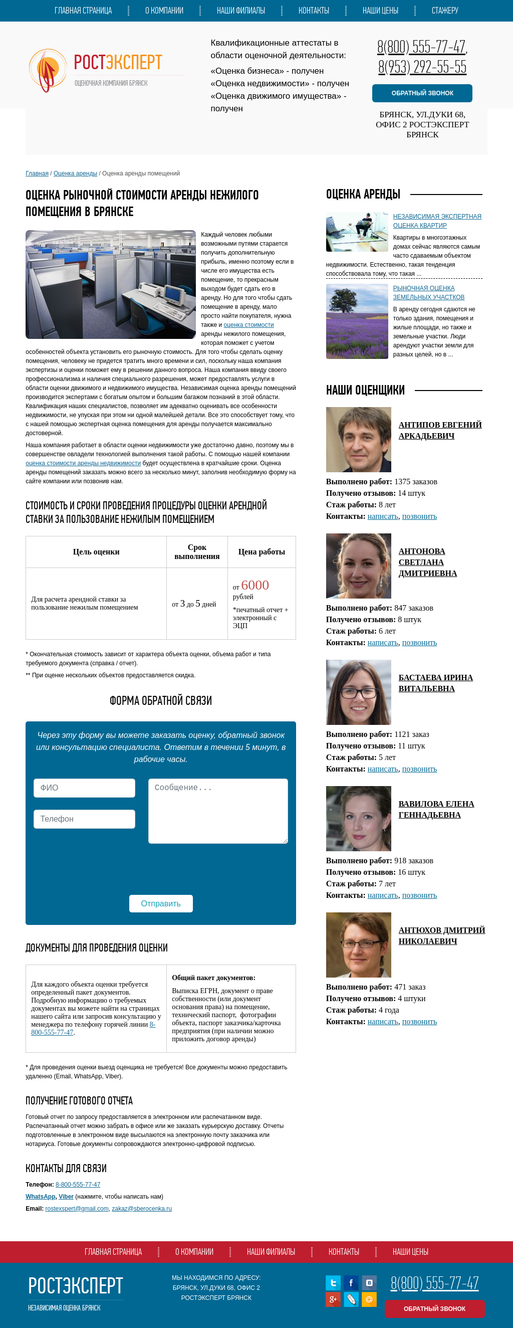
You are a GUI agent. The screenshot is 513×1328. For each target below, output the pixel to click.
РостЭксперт (75, 1294)
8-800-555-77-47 (78, 1184)
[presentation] (110, 871)
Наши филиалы (241, 10)
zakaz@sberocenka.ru (142, 1208)
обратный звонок (422, 93)
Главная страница (83, 10)
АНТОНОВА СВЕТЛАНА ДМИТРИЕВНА (428, 562)
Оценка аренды (75, 173)
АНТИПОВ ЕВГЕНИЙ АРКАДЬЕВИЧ (440, 430)
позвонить (419, 516)
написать (383, 516)
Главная (37, 173)
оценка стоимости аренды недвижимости (83, 463)
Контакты (314, 10)
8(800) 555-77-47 (421, 47)
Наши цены (380, 10)
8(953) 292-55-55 (422, 67)
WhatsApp (40, 1196)
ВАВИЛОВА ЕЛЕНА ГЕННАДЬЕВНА (436, 809)
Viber (66, 1196)
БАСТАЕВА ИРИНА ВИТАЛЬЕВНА (436, 683)
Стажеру (445, 10)
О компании (164, 10)
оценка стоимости (249, 324)
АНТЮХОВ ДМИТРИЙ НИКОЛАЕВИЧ (442, 935)
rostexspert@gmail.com (77, 1208)
